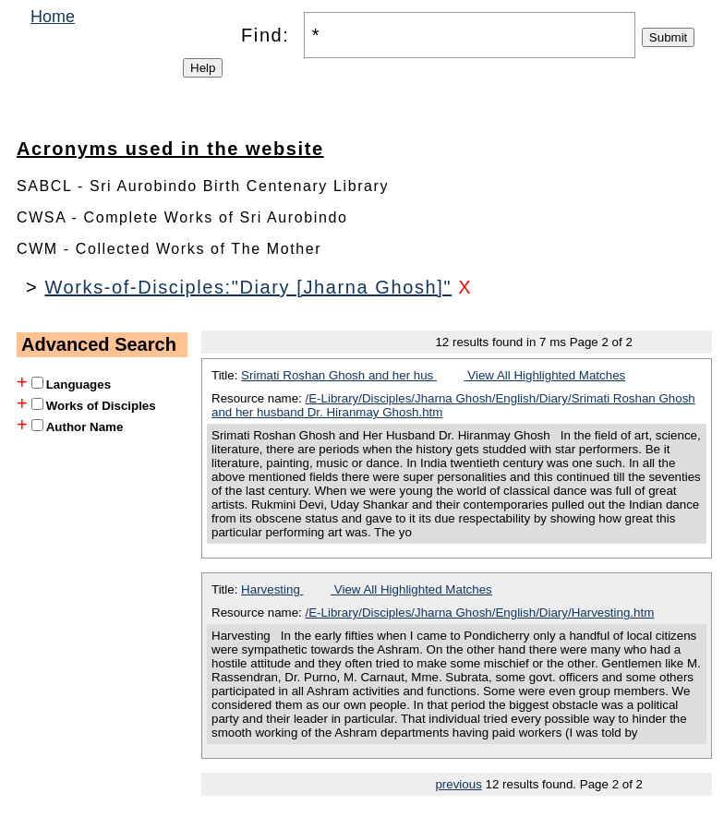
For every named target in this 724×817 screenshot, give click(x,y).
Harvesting (272, 589)
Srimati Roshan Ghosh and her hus (339, 375)
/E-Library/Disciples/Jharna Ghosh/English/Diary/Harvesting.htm (480, 612)
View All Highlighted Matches (545, 375)
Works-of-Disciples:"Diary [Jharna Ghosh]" (248, 287)
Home (52, 16)
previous (458, 784)
